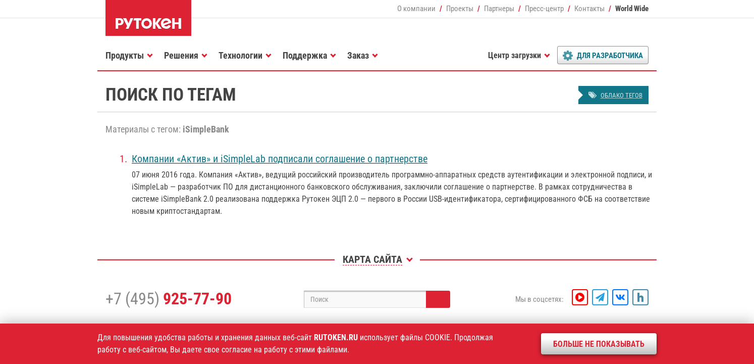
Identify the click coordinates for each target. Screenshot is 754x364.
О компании (416, 8)
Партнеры (499, 8)
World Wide (632, 8)
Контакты (589, 8)
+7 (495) (168, 298)
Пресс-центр (544, 8)
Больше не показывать (598, 344)
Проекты (459, 8)
